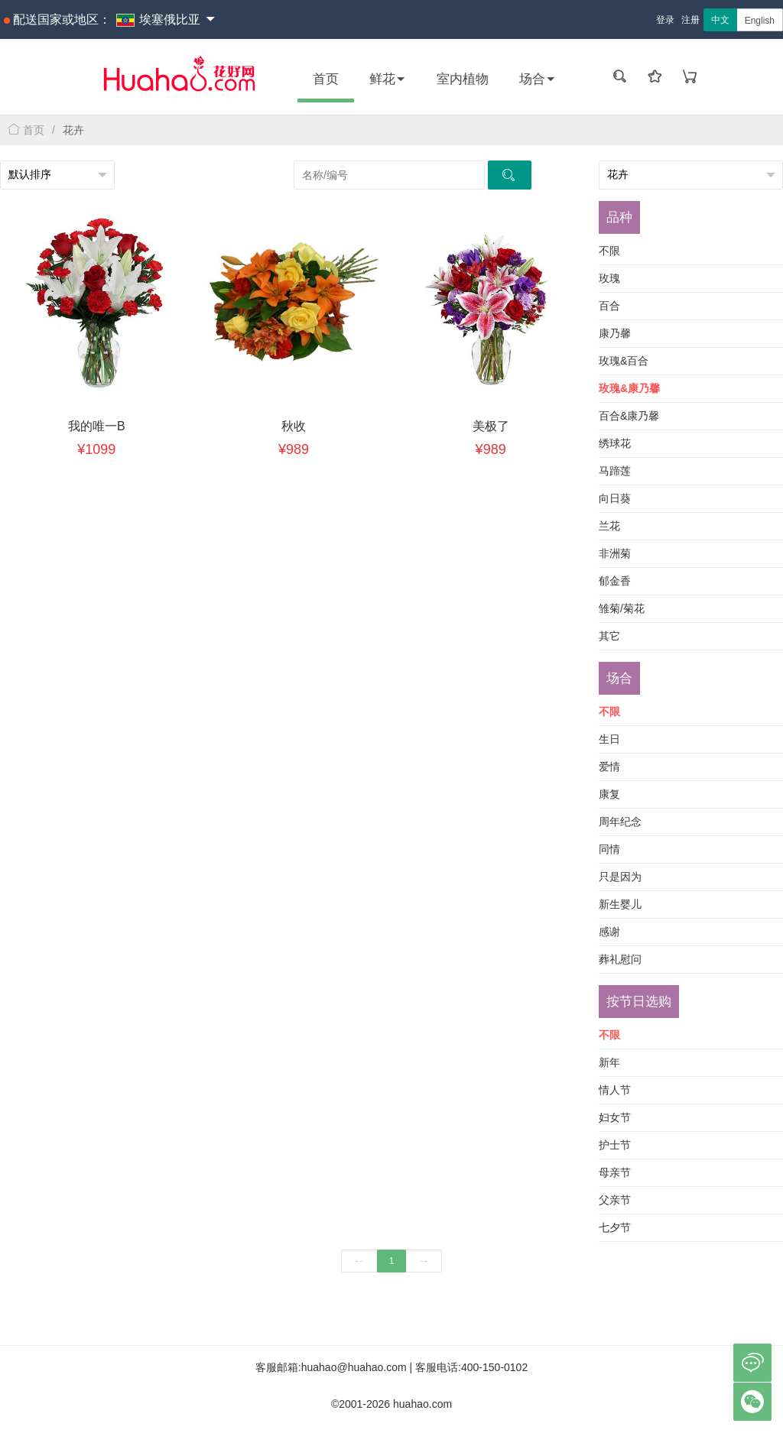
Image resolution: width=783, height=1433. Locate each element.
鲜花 (387, 79)
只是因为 (620, 876)
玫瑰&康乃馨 (629, 388)
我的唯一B (96, 426)
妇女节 (615, 1117)
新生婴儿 (620, 904)
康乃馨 (615, 333)
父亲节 (615, 1200)
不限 (609, 251)
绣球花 (615, 443)
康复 (609, 794)
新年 (609, 1062)
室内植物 (463, 79)
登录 (665, 20)
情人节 (615, 1090)
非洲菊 (615, 553)
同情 (609, 849)
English (760, 20)
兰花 (609, 526)
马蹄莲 (615, 471)
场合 (537, 79)
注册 (690, 20)
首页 (326, 79)
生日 (609, 739)
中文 (720, 20)
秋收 (293, 426)
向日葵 (615, 498)
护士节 (615, 1145)
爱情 (609, 766)
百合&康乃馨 (629, 416)
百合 (609, 306)
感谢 (609, 932)
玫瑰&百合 (623, 361)
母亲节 (615, 1172)
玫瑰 (609, 278)
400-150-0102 (494, 1367)
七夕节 (615, 1227)
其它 (609, 636)
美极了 (491, 426)
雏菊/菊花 (622, 608)
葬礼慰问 (620, 959)
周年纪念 (620, 821)
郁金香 (615, 581)
